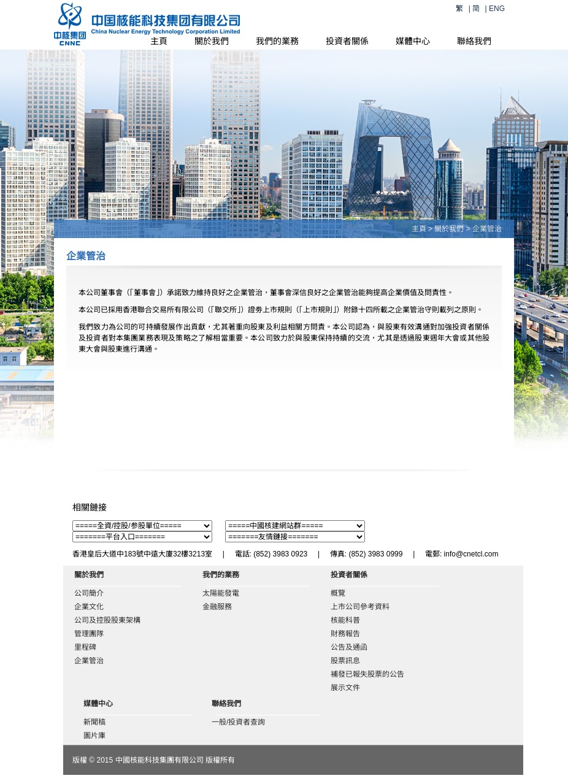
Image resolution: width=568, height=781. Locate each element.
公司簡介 (89, 593)
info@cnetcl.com (471, 554)
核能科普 (345, 620)
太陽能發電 (220, 593)
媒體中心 (413, 41)
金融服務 (217, 606)
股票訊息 (345, 660)
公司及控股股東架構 (107, 620)
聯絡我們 (474, 41)
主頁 (158, 41)
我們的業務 (277, 41)
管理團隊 (89, 633)
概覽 (338, 593)
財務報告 (345, 633)
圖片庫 (94, 735)
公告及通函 (349, 647)
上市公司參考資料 (360, 606)
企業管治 (89, 660)
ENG (497, 8)
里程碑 (85, 647)
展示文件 (345, 687)
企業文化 (89, 606)
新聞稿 (94, 722)
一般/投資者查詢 (238, 722)
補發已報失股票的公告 (367, 674)
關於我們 (211, 41)
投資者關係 (347, 41)
